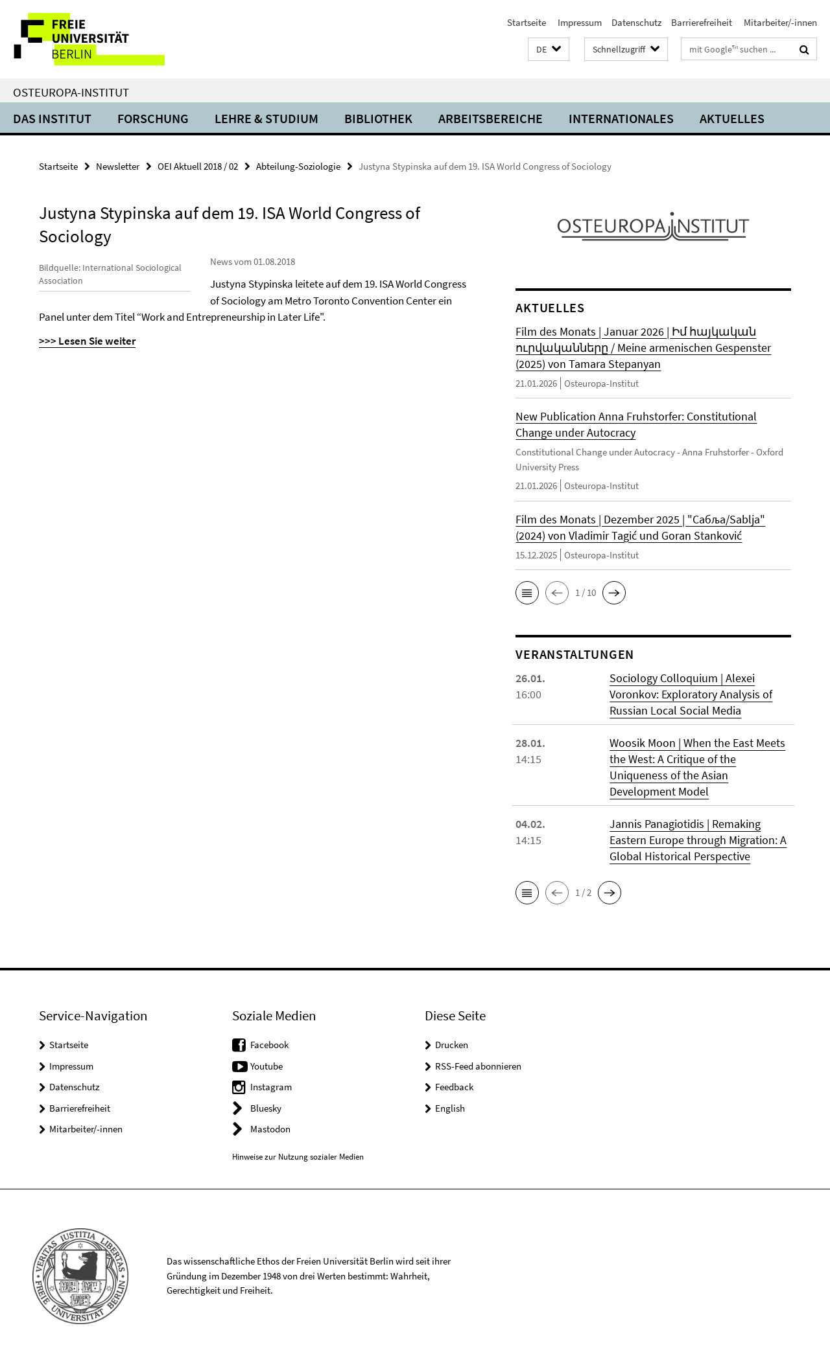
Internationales (621, 118)
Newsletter (117, 166)
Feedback (454, 1087)
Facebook (269, 1044)
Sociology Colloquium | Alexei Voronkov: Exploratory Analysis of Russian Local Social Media (691, 694)
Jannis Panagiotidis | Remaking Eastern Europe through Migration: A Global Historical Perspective (698, 840)
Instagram (271, 1087)
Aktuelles (732, 118)
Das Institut (52, 118)
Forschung (153, 118)
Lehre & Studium (266, 118)
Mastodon (270, 1129)
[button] (548, 50)
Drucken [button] (451, 1044)
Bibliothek (378, 118)
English (450, 1108)
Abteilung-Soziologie (298, 166)
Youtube (266, 1066)
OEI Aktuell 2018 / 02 (198, 166)
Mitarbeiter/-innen (779, 22)
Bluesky (265, 1108)
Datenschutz (636, 22)
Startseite (526, 22)
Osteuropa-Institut (71, 92)
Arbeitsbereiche (490, 118)
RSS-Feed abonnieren (478, 1066)
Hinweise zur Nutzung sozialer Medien (298, 1156)
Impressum (579, 22)
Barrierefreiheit (701, 22)
